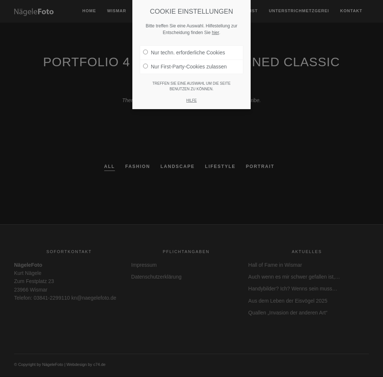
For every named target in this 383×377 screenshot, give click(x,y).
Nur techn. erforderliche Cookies (184, 52)
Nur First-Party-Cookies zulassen (185, 67)
